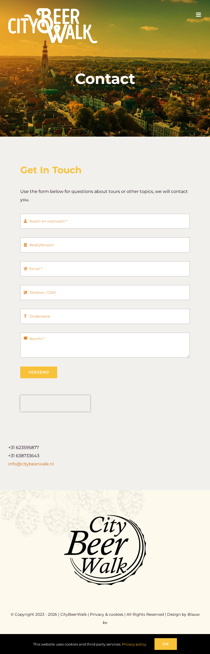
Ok (165, 643)
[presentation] (55, 403)
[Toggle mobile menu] (199, 14)
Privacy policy (134, 644)
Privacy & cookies (106, 614)
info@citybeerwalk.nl (31, 464)
